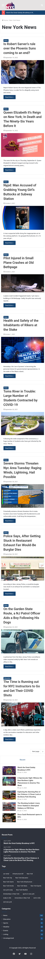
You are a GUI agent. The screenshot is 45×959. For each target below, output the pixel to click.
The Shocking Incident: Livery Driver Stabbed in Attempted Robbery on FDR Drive (29, 805)
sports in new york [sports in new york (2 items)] (28, 894)
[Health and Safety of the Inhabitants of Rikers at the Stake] (22, 350)
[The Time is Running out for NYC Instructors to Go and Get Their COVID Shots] (22, 714)
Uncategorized (8, 938)
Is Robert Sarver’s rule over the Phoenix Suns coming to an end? (19, 48)
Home (5, 20)
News (6, 40)
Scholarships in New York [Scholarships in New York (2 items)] (11, 894)
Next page (37, 751)
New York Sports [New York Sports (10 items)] (36, 886)
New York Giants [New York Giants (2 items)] (8, 882)
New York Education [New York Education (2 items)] (21, 878)
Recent (22, 760)
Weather (6, 927)
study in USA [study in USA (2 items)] (7, 898)
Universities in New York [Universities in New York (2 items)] (22, 898)
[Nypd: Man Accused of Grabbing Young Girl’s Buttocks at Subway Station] (22, 218)
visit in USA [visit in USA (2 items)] (37, 898)
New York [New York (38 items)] (30, 874)
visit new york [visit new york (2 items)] (7, 902)
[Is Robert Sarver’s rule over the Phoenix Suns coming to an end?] (22, 72)
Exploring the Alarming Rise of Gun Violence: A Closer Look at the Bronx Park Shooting (29, 794)
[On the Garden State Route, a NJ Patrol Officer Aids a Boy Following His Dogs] (22, 641)
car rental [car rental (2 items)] (6, 874)
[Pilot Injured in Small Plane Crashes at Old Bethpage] (22, 283)
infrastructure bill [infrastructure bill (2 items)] (17, 874)
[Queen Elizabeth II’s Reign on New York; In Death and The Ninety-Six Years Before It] (22, 145)
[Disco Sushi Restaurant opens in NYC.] (9, 817)
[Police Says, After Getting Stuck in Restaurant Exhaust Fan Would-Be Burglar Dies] (22, 568)
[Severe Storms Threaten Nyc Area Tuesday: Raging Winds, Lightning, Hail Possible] (22, 496)
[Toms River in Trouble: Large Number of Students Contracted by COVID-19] (22, 423)
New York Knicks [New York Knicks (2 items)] (8, 886)
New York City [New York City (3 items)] (7, 878)
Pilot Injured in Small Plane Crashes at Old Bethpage (18, 262)
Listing (5, 934)
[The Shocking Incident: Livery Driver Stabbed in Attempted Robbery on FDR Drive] (9, 806)
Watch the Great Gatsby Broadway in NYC (20, 12)
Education (7, 678)
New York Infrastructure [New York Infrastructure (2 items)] (24, 882)
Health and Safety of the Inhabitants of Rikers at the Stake (21, 325)
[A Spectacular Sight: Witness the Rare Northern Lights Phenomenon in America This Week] (9, 781)
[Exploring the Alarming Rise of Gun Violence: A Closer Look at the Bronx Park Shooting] (9, 795)
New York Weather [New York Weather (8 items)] (22, 890)
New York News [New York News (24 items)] (22, 886)
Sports (5, 923)
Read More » (9, 97)
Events (5, 930)
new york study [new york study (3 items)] (8, 890)
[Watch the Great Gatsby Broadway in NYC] (9, 770)
